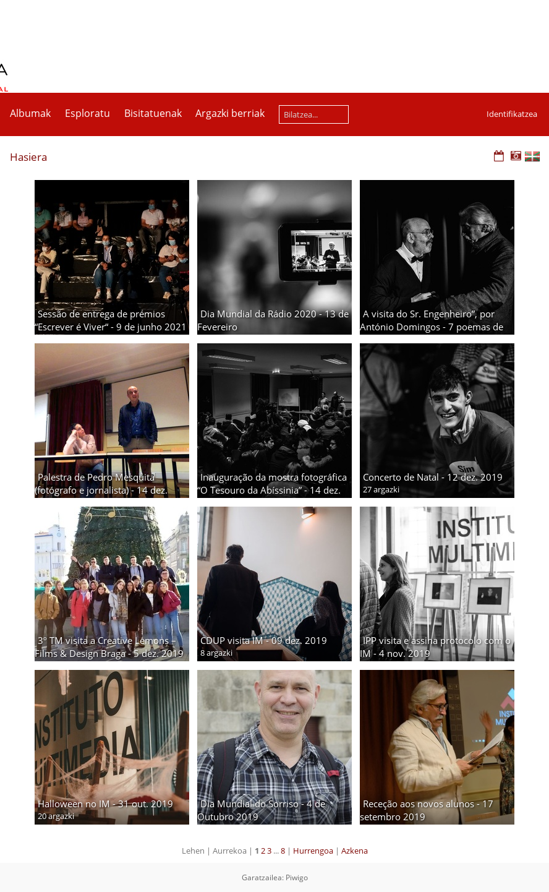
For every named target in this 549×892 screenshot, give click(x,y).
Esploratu (87, 113)
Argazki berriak (230, 113)
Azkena (354, 850)
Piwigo (297, 877)
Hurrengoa (313, 850)
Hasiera (28, 157)
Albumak (30, 113)
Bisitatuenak (153, 113)
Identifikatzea (512, 113)
